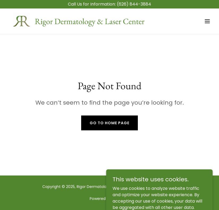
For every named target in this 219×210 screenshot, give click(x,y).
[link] (78, 21)
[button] (207, 21)
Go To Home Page (109, 123)
